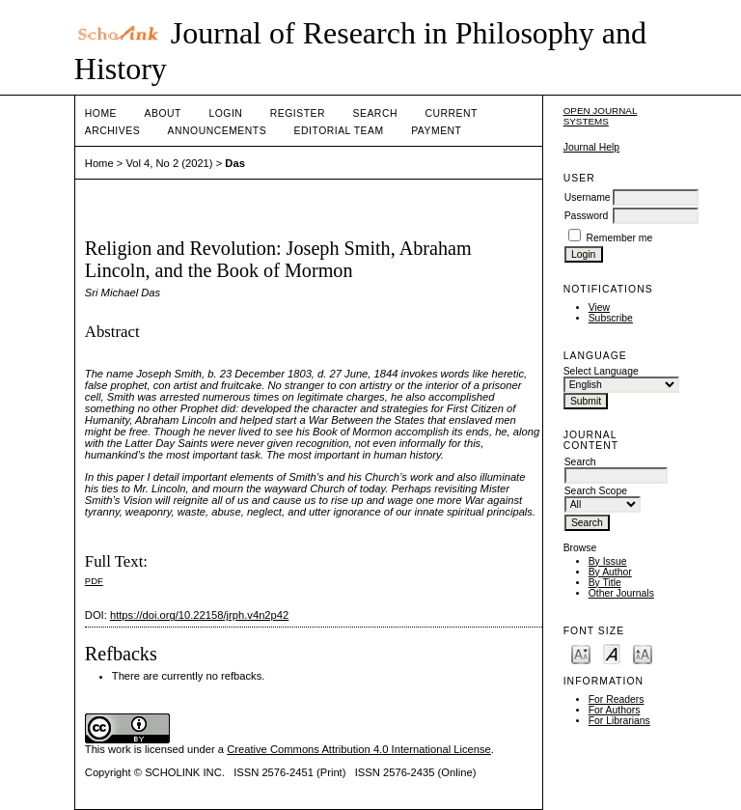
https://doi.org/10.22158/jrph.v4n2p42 (199, 615)
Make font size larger (642, 653)
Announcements (217, 131)
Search (375, 113)
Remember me (620, 238)
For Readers (617, 699)
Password (586, 215)
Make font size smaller (580, 653)
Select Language (601, 371)
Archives (112, 131)
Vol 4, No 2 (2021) (168, 163)
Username (587, 197)
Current (451, 113)
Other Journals (621, 593)
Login (225, 113)
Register (297, 113)
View (599, 307)
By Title (605, 582)
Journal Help (591, 147)
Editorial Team (339, 131)
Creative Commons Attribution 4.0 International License (359, 749)
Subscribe (611, 318)
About (163, 113)
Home (101, 113)
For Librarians (619, 720)
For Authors (615, 710)
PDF (94, 580)
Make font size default (611, 653)
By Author (610, 572)
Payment (436, 131)
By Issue (608, 561)
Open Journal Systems (600, 115)
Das (235, 163)
